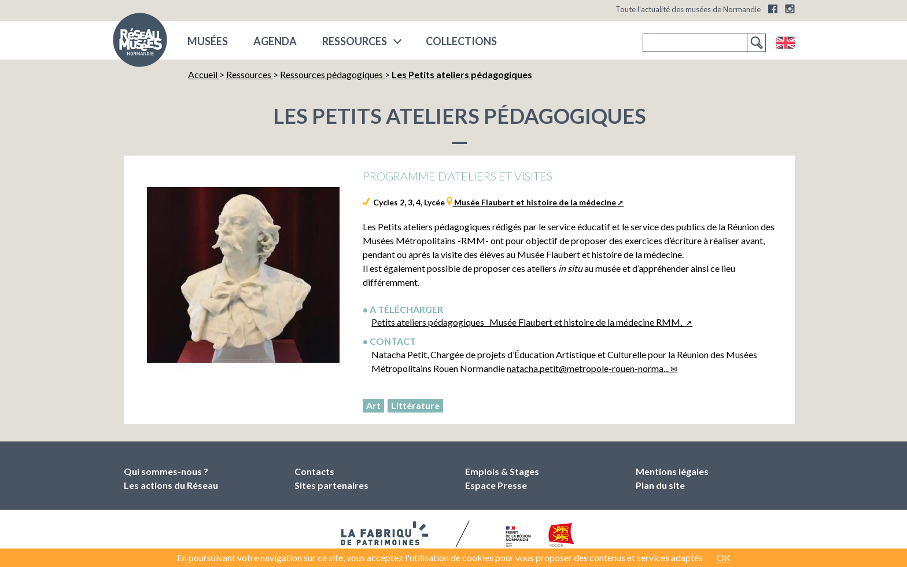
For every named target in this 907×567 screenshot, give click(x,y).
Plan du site (660, 485)
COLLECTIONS (461, 41)
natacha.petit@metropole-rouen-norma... (588, 368)
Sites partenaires (331, 485)
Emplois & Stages (502, 471)
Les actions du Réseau (171, 485)
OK (724, 557)
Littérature (415, 405)
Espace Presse (496, 485)
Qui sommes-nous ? (166, 471)
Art (373, 405)
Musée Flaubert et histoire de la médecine (534, 202)
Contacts (314, 471)
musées (207, 41)
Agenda (275, 41)
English (785, 42)
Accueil (203, 74)
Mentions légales (672, 471)
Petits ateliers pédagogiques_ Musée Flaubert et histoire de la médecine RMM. (527, 321)
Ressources (354, 41)
